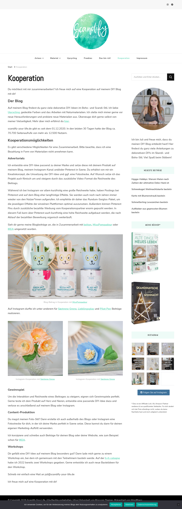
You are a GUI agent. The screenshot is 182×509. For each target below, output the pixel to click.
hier (66, 121)
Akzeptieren (116, 504)
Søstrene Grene (67, 308)
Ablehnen (129, 504)
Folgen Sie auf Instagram (153, 392)
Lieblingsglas (86, 308)
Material (54, 58)
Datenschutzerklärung (147, 504)
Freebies (88, 58)
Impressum (142, 58)
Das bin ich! (105, 58)
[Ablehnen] (178, 504)
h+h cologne (112, 458)
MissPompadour (102, 224)
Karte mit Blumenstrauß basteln (148, 195)
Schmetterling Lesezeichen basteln (150, 202)
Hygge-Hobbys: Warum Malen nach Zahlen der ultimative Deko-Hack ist (150, 181)
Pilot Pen (105, 308)
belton (87, 224)
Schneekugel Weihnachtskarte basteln (152, 189)
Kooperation (124, 58)
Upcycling (72, 58)
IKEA (11, 229)
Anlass (38, 58)
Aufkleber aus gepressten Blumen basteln (149, 210)
